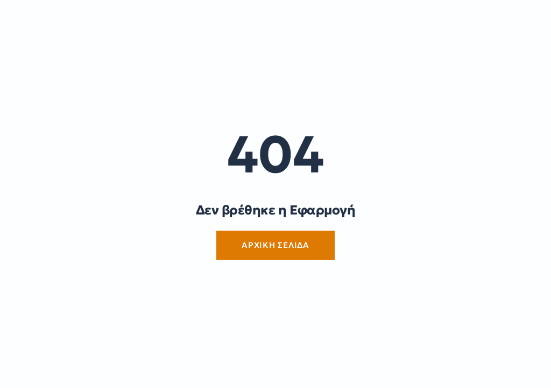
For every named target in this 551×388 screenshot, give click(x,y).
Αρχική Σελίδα (275, 245)
